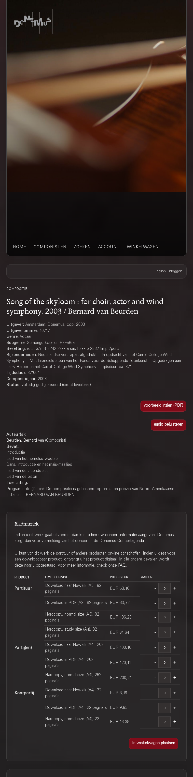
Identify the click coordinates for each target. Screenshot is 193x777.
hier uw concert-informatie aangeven (123, 535)
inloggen (175, 271)
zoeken (82, 247)
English (160, 271)
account (109, 247)
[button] (163, 406)
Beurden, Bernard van (25, 441)
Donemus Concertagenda (121, 541)
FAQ (122, 566)
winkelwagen (143, 247)
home (19, 247)
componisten (50, 247)
